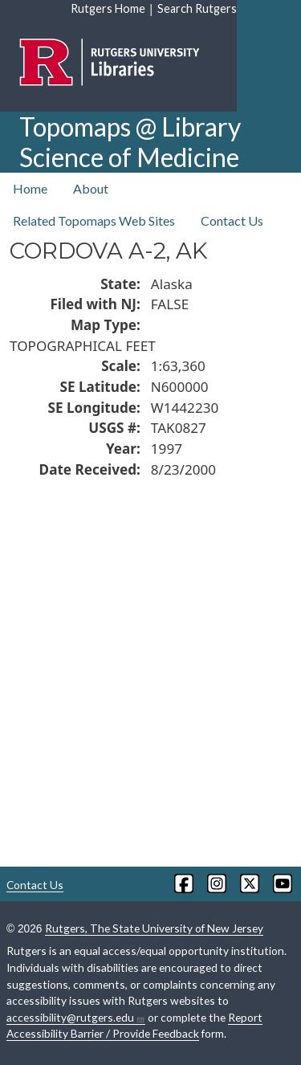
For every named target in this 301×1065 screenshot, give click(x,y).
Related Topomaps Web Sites (94, 220)
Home (30, 188)
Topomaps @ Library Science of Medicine (130, 142)
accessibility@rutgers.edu (75, 1017)
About (90, 188)
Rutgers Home (108, 8)
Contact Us (232, 220)
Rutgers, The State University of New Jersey (154, 928)
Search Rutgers (197, 8)
